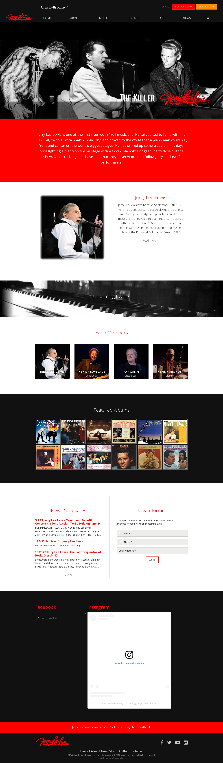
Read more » (151, 240)
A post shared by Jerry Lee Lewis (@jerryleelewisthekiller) (129, 703)
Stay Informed (206, 6)
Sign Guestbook (183, 6)
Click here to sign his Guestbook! (130, 727)
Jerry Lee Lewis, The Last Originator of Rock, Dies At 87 (68, 553)
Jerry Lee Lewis (20, 17)
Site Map (123, 751)
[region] (111, 70)
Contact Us (136, 751)
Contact (166, 6)
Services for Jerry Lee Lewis (64, 541)
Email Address (127, 550)
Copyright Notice (88, 751)
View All (68, 574)
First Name (125, 533)
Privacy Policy (108, 751)
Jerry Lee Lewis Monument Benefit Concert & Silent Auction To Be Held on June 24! (68, 521)
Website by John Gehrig (111, 758)
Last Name (125, 542)
